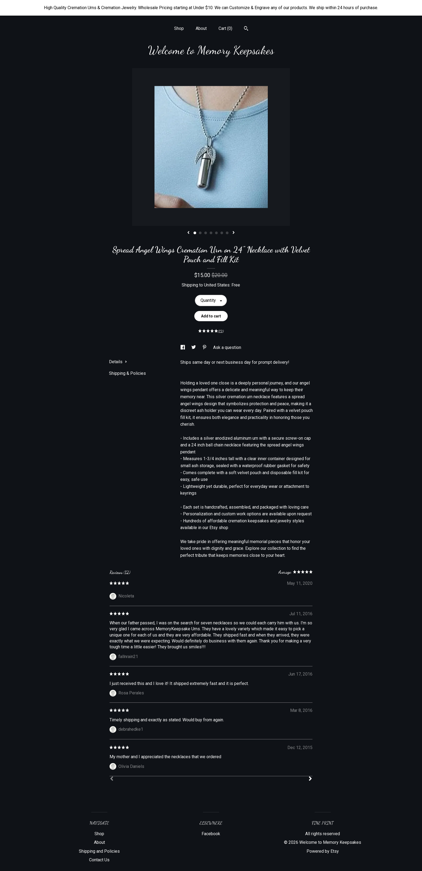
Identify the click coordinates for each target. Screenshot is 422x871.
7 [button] (227, 233)
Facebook (211, 833)
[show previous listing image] (188, 233)
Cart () (225, 28)
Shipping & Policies (127, 373)
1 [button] (195, 233)
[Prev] (112, 779)
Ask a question (227, 347)
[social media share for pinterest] (205, 347)
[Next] (310, 779)
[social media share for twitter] (194, 347)
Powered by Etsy (323, 851)
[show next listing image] (233, 233)
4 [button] (211, 233)
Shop (179, 28)
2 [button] (200, 233)
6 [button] (221, 233)
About (201, 28)
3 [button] (205, 233)
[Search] (246, 29)
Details (118, 361)
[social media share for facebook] (183, 347)
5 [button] (216, 233)
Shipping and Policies (99, 851)
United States (217, 285)
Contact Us (99, 859)
